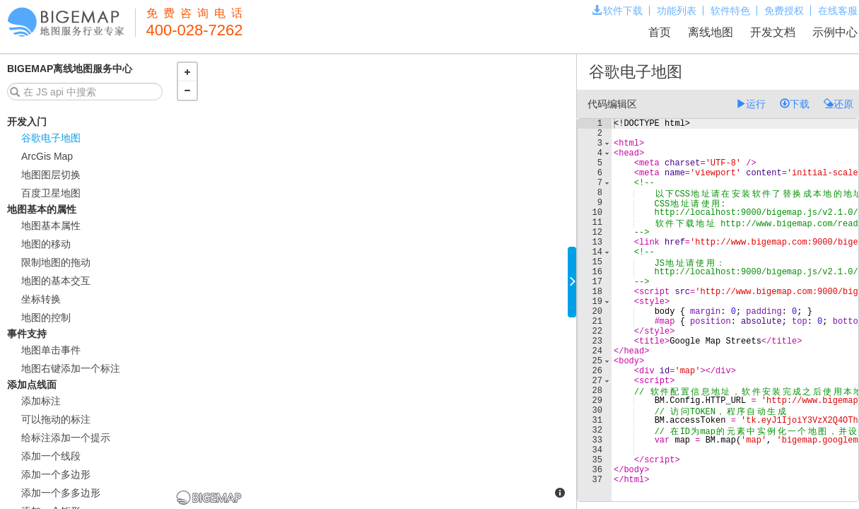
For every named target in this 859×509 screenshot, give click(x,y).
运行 (751, 104)
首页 (659, 32)
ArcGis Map (47, 156)
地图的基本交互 (55, 280)
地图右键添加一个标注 (70, 368)
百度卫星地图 (51, 193)
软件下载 (617, 10)
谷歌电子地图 (51, 138)
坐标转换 (41, 299)
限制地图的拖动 (55, 262)
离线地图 (710, 32)
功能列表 (676, 10)
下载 (795, 104)
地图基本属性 (51, 225)
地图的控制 (46, 317)
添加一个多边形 (55, 474)
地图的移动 (46, 244)
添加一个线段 (51, 456)
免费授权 (784, 10)
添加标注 (41, 400)
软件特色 (730, 10)
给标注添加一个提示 (65, 437)
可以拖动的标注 (55, 419)
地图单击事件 (51, 350)
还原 (838, 104)
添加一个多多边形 (60, 492)
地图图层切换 (51, 174)
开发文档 (772, 32)
